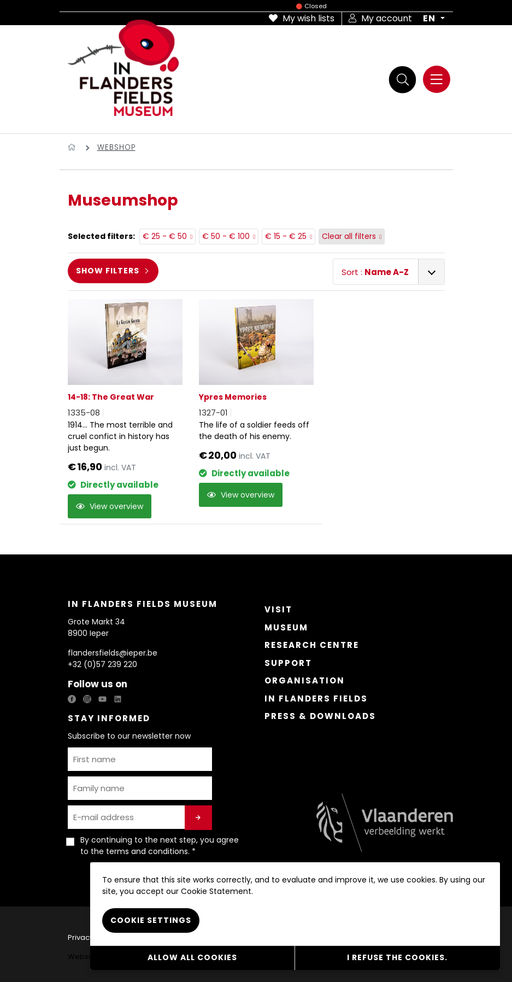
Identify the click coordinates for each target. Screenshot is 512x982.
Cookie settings (150, 920)
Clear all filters (352, 237)
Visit (278, 609)
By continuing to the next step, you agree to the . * (159, 845)
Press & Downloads (320, 716)
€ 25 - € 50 (168, 237)
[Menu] (436, 79)
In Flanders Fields (316, 698)
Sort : (375, 272)
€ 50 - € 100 (229, 237)
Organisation (304, 680)
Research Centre (311, 645)
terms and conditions (147, 851)
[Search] (402, 79)
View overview (109, 506)
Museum (286, 627)
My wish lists (301, 18)
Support (288, 663)
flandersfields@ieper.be (112, 652)
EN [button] (430, 18)
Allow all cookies (192, 957)
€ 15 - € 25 (289, 237)
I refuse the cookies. (397, 957)
